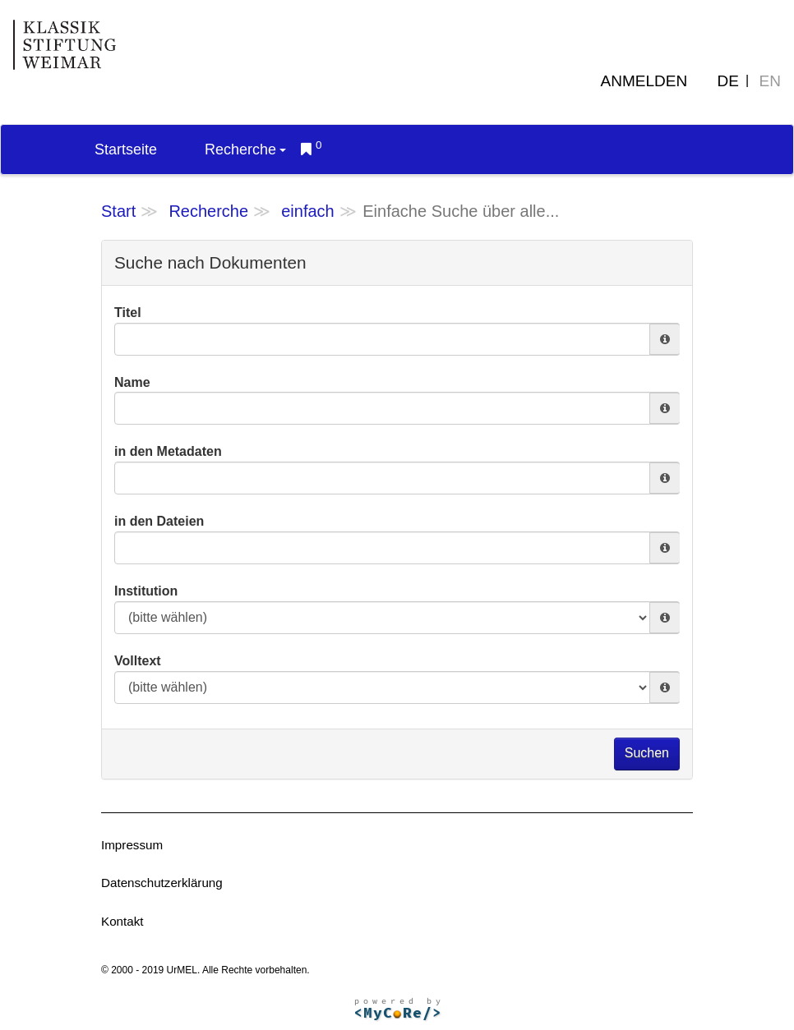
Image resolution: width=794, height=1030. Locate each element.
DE (728, 81)
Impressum (132, 845)
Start (118, 211)
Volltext (137, 661)
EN (770, 81)
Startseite (126, 149)
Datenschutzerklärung (162, 883)
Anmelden (644, 81)
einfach (308, 211)
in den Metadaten (168, 451)
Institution (146, 591)
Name (132, 382)
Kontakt (122, 921)
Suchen (647, 753)
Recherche (245, 149)
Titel (127, 313)
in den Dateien (159, 521)
